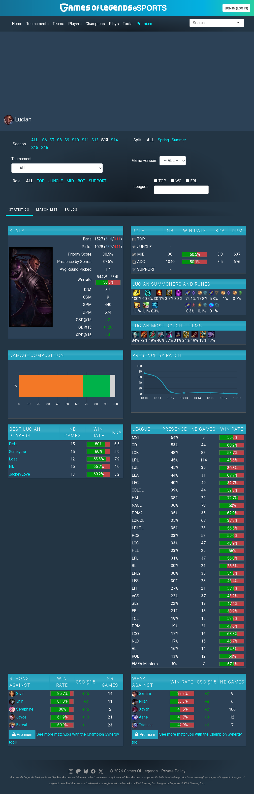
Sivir (16, 693)
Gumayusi (17, 451)
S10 (75, 140)
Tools (127, 23)
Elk (11, 466)
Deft (13, 444)
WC (178, 181)
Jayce (18, 717)
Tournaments (37, 23)
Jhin (16, 701)
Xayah (140, 709)
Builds (71, 209)
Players (75, 23)
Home (17, 23)
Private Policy (173, 771)
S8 (59, 140)
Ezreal (18, 724)
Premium (144, 23)
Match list (47, 209)
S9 (66, 140)
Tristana (142, 724)
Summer (179, 140)
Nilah (140, 701)
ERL (193, 181)
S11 (85, 140)
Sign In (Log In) (236, 8)
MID (70, 181)
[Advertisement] (127, 70)
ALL (34, 140)
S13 (104, 140)
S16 (44, 147)
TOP (41, 181)
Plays (114, 23)
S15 (34, 147)
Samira (141, 693)
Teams (58, 23)
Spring (163, 140)
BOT (81, 181)
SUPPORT (97, 181)
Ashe (140, 717)
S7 (52, 140)
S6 (44, 140)
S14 (114, 140)
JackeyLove (19, 474)
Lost (13, 459)
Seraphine (21, 709)
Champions (95, 23)
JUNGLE (55, 181)
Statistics (19, 209)
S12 (95, 140)
